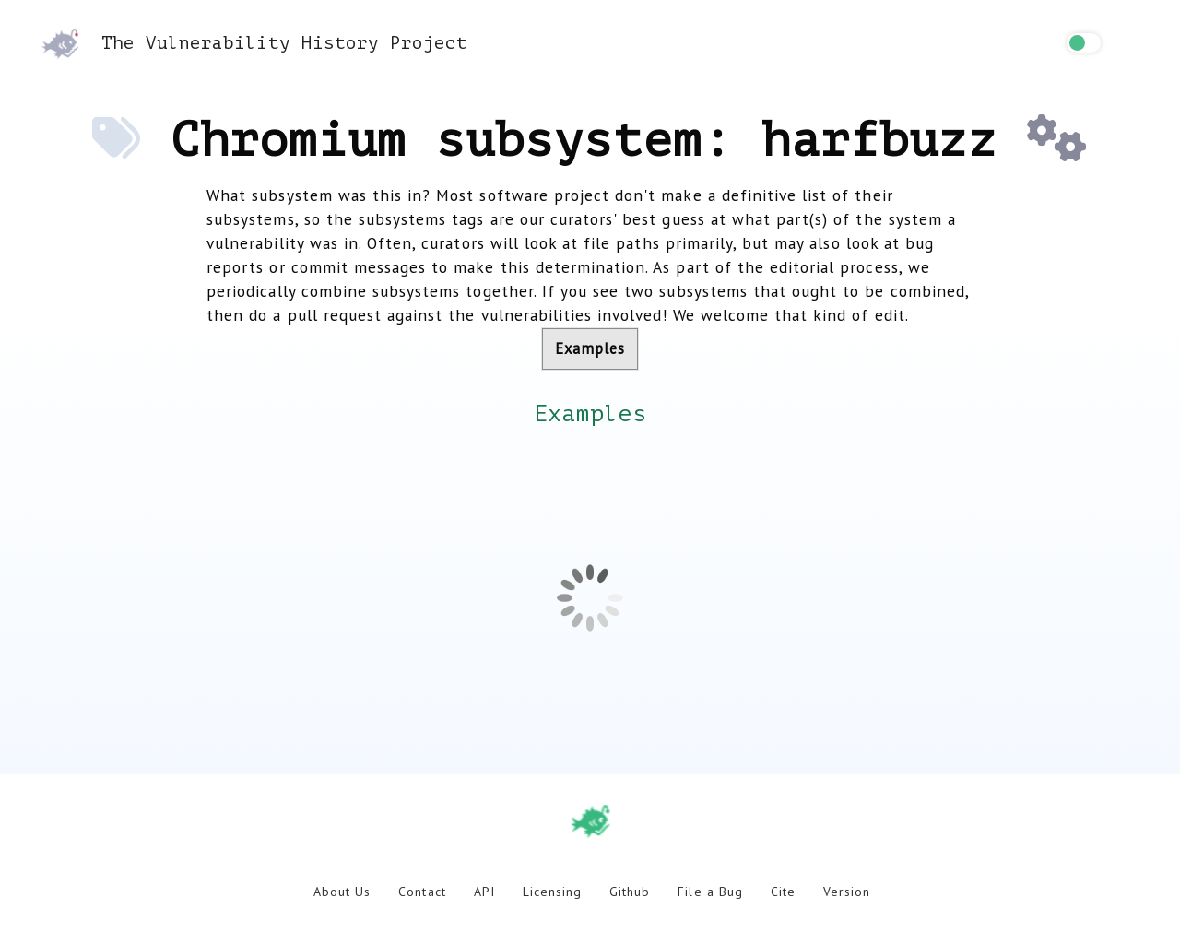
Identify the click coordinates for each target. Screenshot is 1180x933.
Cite (783, 891)
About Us (342, 891)
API (484, 891)
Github (629, 891)
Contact (421, 891)
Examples (590, 348)
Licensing (552, 891)
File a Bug (710, 891)
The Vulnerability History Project (254, 43)
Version (846, 891)
